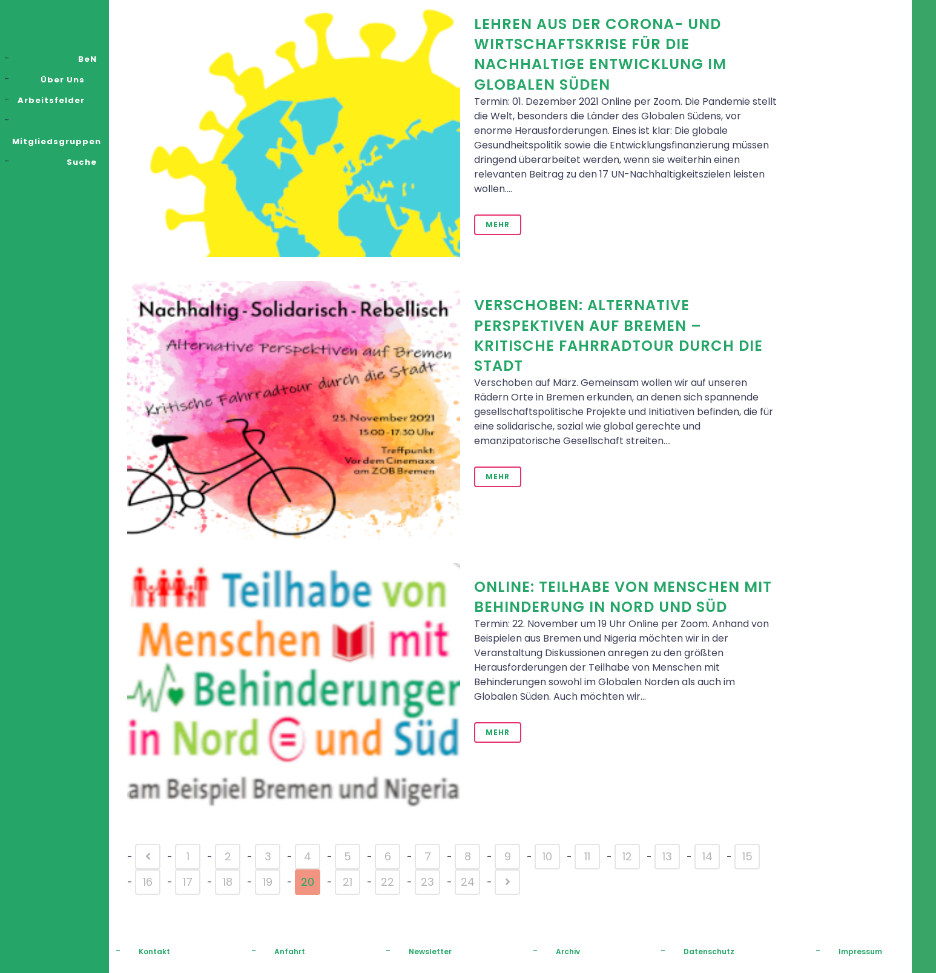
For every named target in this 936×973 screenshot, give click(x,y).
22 (387, 881)
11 (587, 856)
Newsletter (430, 951)
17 (188, 881)
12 (627, 856)
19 (267, 881)
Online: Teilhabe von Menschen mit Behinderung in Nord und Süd (623, 597)
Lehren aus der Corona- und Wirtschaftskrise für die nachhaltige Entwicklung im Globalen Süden (600, 54)
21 (347, 881)
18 (227, 881)
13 (667, 856)
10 (547, 856)
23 (427, 881)
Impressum (860, 951)
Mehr (498, 224)
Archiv (568, 951)
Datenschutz (709, 951)
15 (747, 856)
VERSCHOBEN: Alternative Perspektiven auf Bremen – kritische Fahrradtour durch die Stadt (618, 335)
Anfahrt (289, 951)
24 (468, 881)
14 (707, 856)
